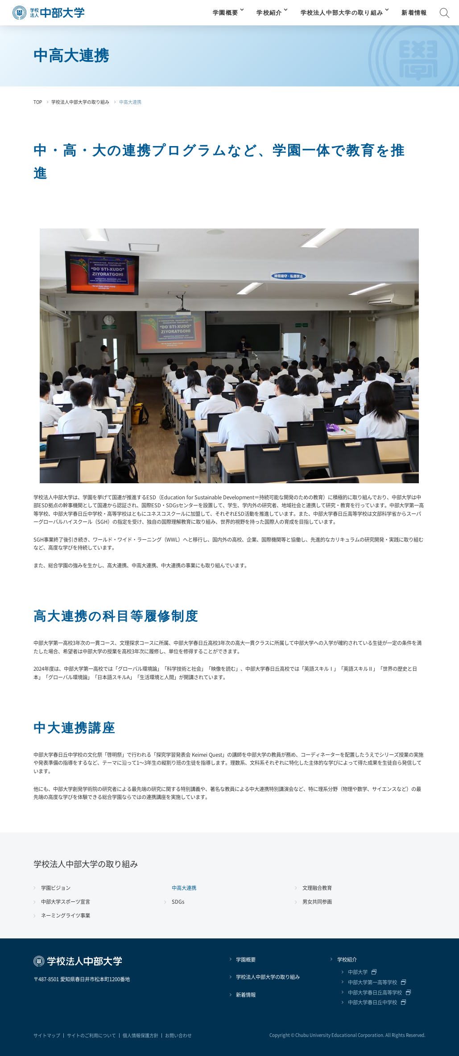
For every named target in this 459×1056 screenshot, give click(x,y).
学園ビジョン (55, 887)
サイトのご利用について (91, 1035)
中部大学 (358, 971)
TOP (37, 102)
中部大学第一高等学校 (372, 982)
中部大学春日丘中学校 (372, 1002)
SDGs (178, 901)
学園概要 (225, 13)
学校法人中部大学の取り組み (342, 13)
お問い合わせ (178, 1035)
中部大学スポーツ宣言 (65, 901)
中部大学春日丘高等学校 (375, 992)
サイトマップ (46, 1035)
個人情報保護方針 (140, 1035)
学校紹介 (269, 13)
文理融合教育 (317, 887)
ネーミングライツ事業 (65, 915)
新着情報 (414, 13)
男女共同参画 (317, 901)
